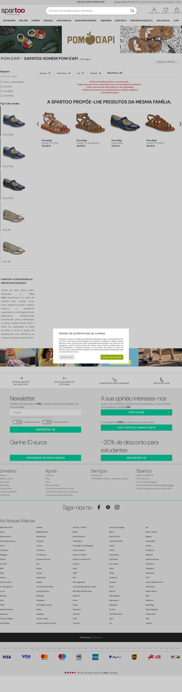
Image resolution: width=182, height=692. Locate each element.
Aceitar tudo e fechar (112, 357)
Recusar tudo (67, 357)
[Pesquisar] (132, 11)
